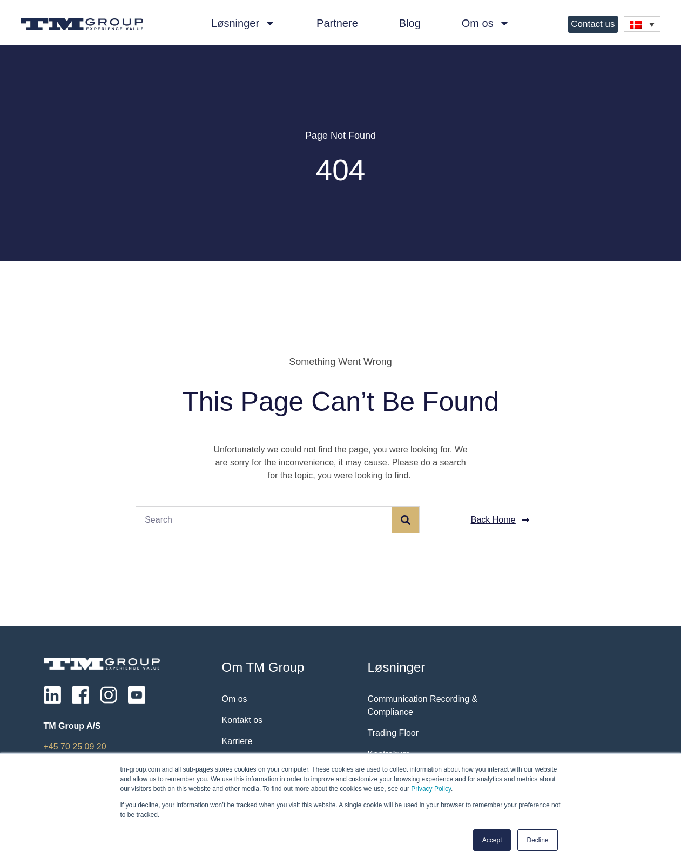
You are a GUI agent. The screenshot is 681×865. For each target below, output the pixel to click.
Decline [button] (537, 840)
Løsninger (243, 23)
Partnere (337, 23)
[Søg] (405, 520)
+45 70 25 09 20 (75, 746)
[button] (500, 520)
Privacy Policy (431, 789)
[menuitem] (642, 24)
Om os (486, 23)
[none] (642, 24)
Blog (410, 23)
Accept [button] (492, 840)
